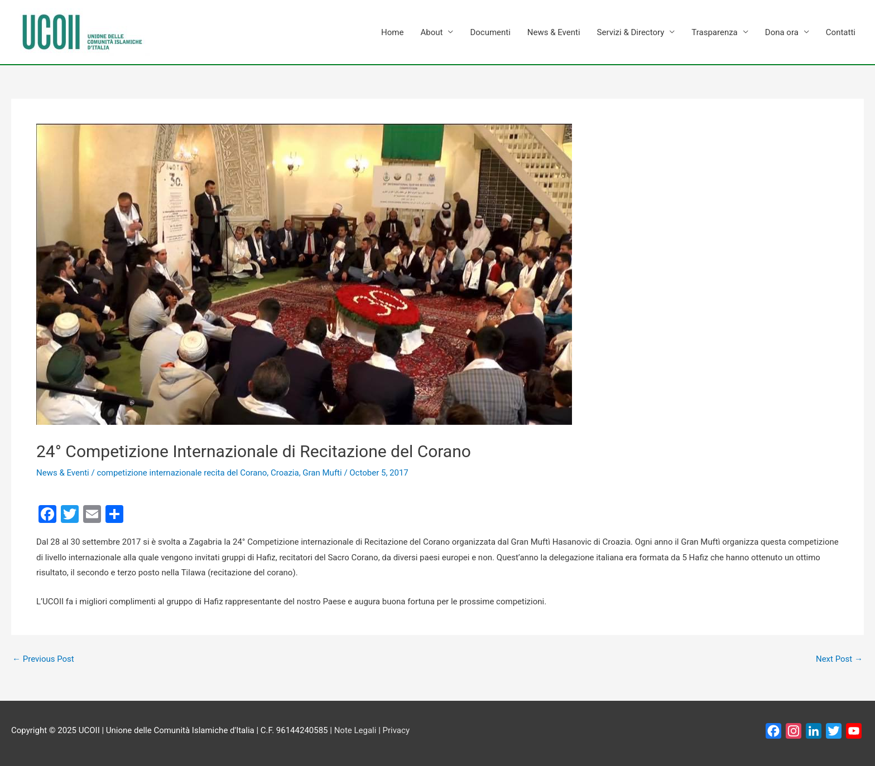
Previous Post (43, 659)
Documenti (490, 32)
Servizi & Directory (631, 32)
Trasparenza (714, 32)
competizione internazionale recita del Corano (182, 473)
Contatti (840, 32)
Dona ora (782, 32)
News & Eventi (553, 32)
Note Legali (355, 730)
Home (392, 32)
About (431, 32)
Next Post (839, 659)
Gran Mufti (322, 473)
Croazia (285, 473)
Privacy (396, 730)
